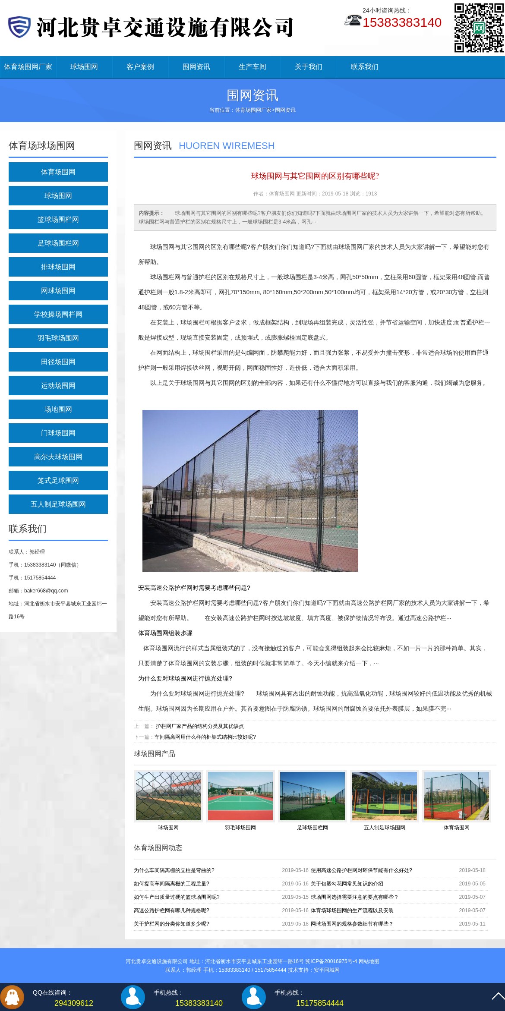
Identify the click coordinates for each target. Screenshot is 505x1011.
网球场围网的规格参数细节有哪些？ (352, 924)
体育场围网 (58, 172)
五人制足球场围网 (58, 504)
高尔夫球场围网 (58, 456)
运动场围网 (58, 385)
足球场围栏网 (58, 243)
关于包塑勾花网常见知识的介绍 (347, 884)
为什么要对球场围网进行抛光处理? (185, 678)
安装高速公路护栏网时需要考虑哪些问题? (194, 587)
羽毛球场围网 (58, 338)
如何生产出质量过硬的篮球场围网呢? (177, 897)
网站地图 (369, 961)
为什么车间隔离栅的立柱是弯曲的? (174, 870)
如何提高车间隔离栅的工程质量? (171, 884)
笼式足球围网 (58, 480)
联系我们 (365, 66)
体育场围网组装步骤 (165, 633)
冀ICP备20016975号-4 (331, 961)
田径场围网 (58, 361)
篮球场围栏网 (58, 219)
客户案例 (140, 66)
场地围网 (58, 409)
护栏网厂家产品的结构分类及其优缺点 (200, 726)
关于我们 (308, 66)
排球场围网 (58, 267)
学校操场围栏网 (58, 314)
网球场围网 (58, 290)
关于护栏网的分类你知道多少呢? (171, 924)
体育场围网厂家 (28, 66)
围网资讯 (196, 66)
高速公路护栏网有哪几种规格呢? (171, 910)
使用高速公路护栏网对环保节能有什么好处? (361, 870)
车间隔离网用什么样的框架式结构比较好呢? (205, 737)
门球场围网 (58, 433)
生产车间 (252, 66)
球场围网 (84, 66)
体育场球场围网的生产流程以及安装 (352, 910)
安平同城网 (327, 970)
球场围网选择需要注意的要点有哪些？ (355, 897)
